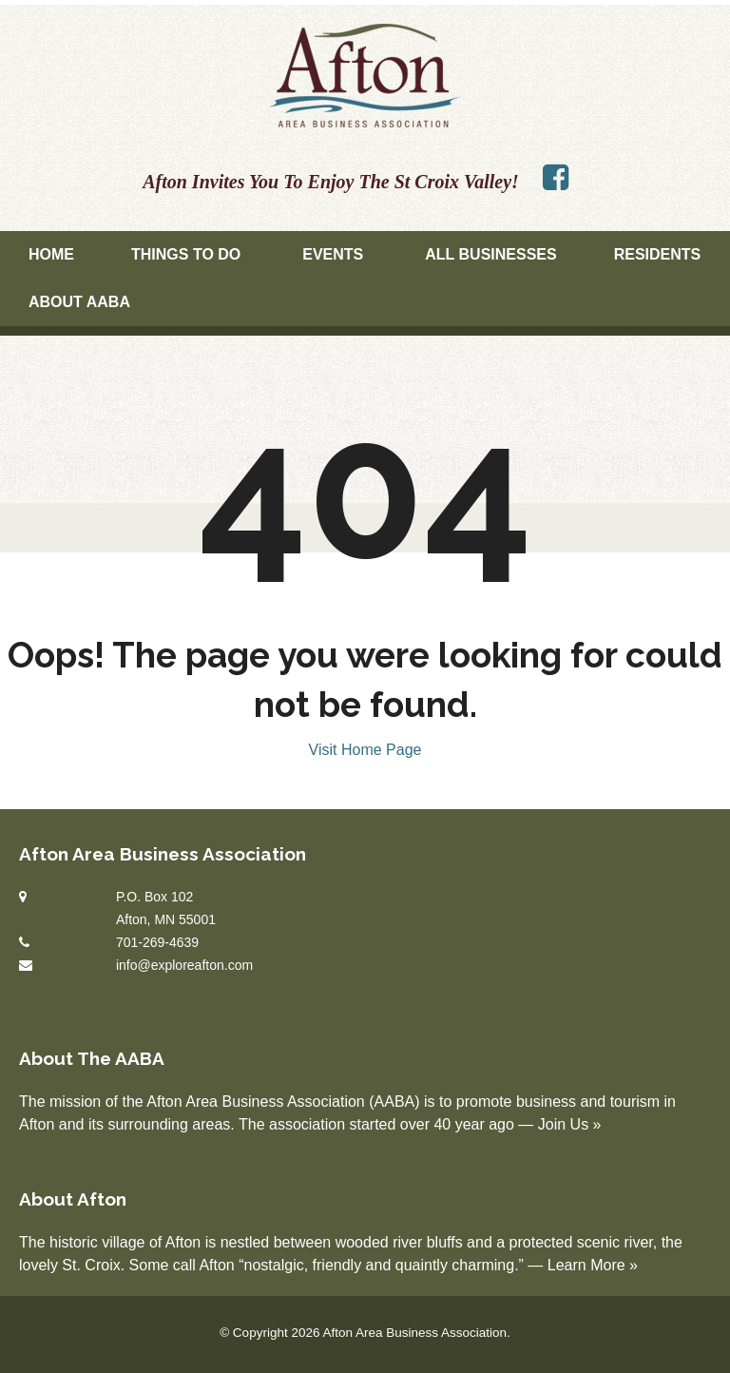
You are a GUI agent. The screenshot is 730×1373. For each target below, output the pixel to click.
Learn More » (593, 1265)
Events (332, 254)
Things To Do (185, 254)
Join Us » (570, 1124)
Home (51, 254)
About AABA (79, 302)
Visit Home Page (365, 750)
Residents (657, 254)
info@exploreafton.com (184, 965)
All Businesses (490, 254)
